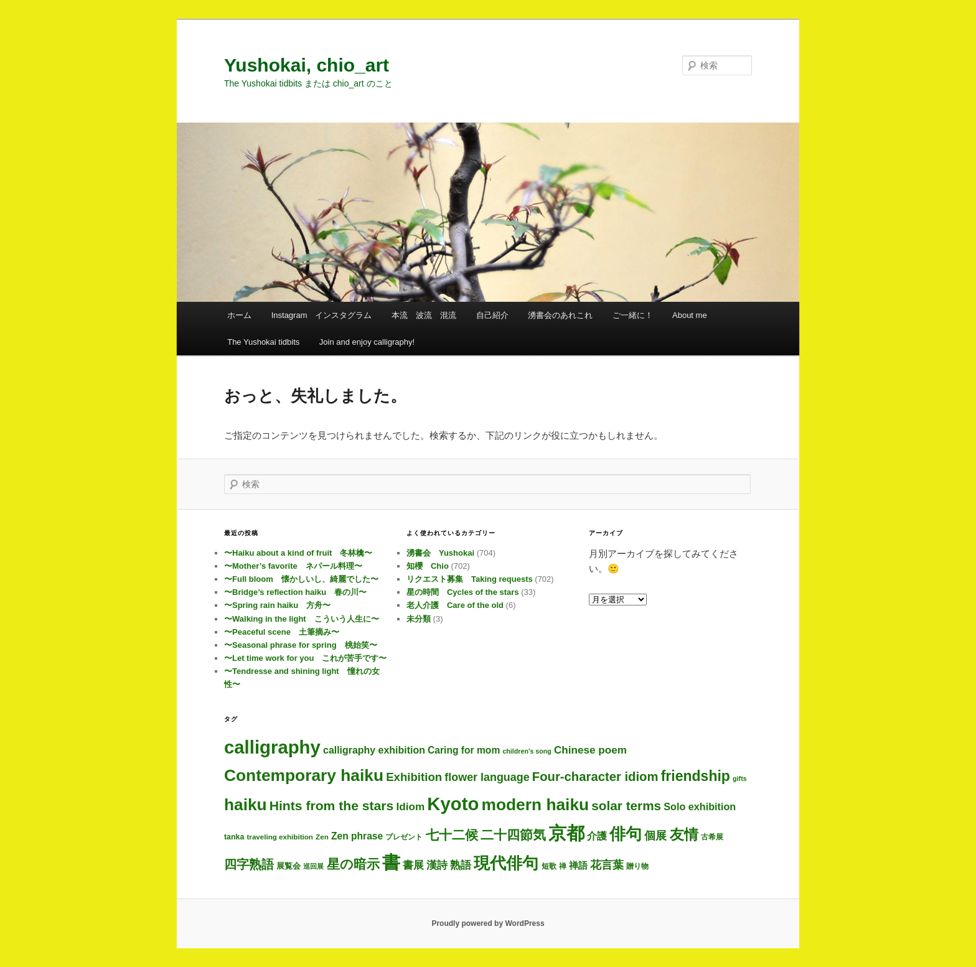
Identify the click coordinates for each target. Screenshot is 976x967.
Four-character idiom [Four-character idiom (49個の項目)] (595, 776)
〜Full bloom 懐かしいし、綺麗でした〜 (301, 579)
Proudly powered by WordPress (487, 923)
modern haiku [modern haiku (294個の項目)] (535, 804)
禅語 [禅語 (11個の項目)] (578, 865)
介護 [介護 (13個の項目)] (597, 836)
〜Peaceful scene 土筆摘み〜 (281, 632)
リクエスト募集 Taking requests (469, 579)
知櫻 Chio (427, 566)
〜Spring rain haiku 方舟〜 (277, 605)
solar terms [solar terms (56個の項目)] (626, 805)
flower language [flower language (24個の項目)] (486, 777)
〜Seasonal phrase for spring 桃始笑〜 (300, 645)
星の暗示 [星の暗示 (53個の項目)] (353, 864)
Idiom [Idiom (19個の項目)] (410, 807)
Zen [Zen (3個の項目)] (322, 837)
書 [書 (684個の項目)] (391, 862)
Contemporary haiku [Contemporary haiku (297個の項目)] (303, 775)
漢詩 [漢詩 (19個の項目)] (437, 865)
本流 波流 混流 (424, 315)
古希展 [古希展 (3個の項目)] (712, 837)
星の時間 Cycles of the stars (462, 592)
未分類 (418, 619)
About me (689, 315)
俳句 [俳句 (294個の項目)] (625, 834)
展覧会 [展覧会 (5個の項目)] (288, 866)
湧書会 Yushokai (440, 553)
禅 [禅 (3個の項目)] (562, 866)
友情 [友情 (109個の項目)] (684, 834)
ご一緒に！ (632, 315)
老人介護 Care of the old (455, 605)
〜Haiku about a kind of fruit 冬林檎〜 (298, 553)
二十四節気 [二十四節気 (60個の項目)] (513, 835)
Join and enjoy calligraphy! (367, 342)
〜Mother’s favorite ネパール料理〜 (293, 566)
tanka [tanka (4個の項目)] (234, 837)
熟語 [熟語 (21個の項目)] (460, 865)
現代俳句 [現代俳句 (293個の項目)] (506, 863)
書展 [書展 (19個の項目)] (413, 865)
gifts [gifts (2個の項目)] (740, 778)
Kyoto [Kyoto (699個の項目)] (453, 803)
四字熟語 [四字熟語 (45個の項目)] (249, 864)
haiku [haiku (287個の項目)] (245, 804)
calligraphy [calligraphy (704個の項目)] (272, 747)
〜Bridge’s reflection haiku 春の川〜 (295, 592)
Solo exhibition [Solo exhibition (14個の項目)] (700, 806)
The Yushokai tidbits (263, 342)
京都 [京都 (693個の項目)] (566, 833)
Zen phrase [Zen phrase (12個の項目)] (357, 836)
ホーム (239, 315)
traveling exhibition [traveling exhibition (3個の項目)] (280, 837)
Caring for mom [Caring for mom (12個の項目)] (464, 750)
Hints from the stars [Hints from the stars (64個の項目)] (332, 805)
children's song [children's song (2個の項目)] (526, 751)
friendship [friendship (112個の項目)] (695, 776)
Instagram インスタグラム (321, 315)
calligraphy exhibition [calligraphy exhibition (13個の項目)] (374, 750)
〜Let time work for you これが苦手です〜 (305, 658)
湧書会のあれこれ (560, 315)
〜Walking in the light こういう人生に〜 (301, 619)
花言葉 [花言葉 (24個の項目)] (607, 865)
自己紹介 (492, 315)
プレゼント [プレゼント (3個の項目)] (404, 837)
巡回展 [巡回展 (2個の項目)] (313, 866)
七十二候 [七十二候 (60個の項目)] (452, 835)
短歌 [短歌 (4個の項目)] (549, 866)
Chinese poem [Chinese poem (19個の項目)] (590, 750)
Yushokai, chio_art (306, 65)
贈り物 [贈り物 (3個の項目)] (637, 866)
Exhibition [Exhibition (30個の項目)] (414, 776)
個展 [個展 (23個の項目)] (655, 835)
